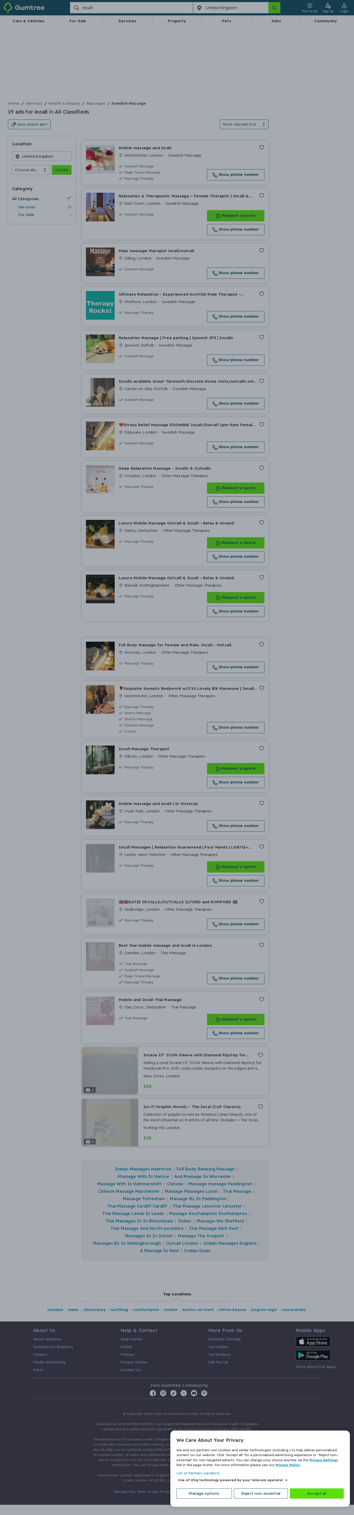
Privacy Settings (323, 1460)
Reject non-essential (260, 1493)
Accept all (317, 1493)
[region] (260, 1469)
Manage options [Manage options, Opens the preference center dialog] (204, 1493)
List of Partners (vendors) (198, 1473)
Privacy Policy (288, 1465)
